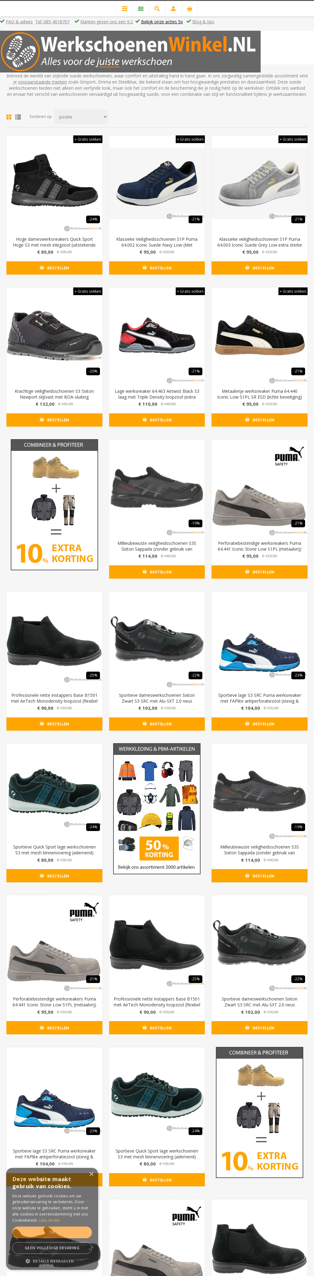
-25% (93, 675)
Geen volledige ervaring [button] (52, 1248)
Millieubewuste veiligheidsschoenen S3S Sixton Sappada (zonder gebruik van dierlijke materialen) (156, 549)
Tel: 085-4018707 (52, 22)
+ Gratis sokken (88, 139)
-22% (195, 675)
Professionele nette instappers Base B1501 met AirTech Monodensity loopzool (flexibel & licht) (54, 701)
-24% (93, 219)
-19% (195, 523)
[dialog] (52, 1219)
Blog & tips (203, 22)
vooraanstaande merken (42, 82)
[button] (52, 1261)
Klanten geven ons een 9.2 (106, 22)
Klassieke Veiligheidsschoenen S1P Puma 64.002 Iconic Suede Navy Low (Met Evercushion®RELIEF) (156, 245)
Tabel (9, 117)
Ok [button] (52, 1232)
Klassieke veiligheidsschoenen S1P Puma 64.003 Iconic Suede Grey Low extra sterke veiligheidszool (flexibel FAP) (259, 245)
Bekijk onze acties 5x (162, 22)
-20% (93, 371)
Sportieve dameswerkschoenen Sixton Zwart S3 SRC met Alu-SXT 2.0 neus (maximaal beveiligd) (157, 701)
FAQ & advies (19, 22)
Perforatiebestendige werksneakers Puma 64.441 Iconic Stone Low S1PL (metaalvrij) (259, 546)
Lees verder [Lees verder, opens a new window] (49, 1220)
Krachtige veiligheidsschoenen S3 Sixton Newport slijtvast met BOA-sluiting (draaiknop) (54, 397)
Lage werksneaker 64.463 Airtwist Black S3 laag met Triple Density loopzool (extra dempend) (157, 397)
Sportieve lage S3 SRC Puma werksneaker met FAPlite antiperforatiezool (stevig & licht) (259, 701)
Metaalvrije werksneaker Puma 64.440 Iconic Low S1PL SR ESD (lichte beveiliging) (259, 394)
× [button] (91, 1174)
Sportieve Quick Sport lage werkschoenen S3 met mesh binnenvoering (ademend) (54, 850)
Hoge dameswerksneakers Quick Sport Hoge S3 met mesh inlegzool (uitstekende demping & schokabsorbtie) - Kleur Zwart (54, 245)
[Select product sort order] (81, 117)
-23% (298, 675)
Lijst (18, 117)
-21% (195, 219)
